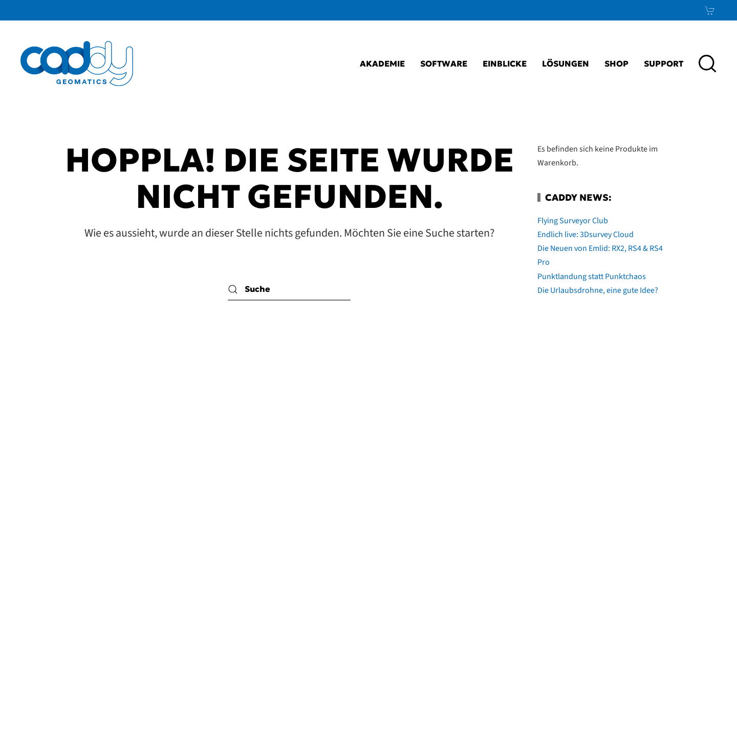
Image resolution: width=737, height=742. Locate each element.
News (685, 624)
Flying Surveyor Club (572, 220)
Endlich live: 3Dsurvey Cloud (585, 234)
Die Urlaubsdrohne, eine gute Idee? (597, 290)
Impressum (413, 573)
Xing (690, 598)
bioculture (696, 714)
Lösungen (565, 63)
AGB (456, 598)
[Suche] (289, 289)
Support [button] (663, 63)
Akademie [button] (382, 63)
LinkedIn (666, 573)
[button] (708, 63)
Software (443, 63)
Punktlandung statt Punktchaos (591, 276)
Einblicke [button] (505, 63)
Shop (616, 63)
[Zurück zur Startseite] (76, 63)
